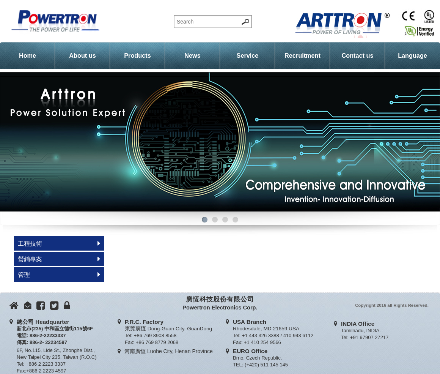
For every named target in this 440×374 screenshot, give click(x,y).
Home (27, 55)
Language (412, 55)
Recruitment (302, 55)
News (192, 55)
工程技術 (30, 243)
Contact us (358, 55)
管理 (24, 274)
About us (82, 55)
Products (137, 55)
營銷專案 (30, 259)
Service (248, 55)
